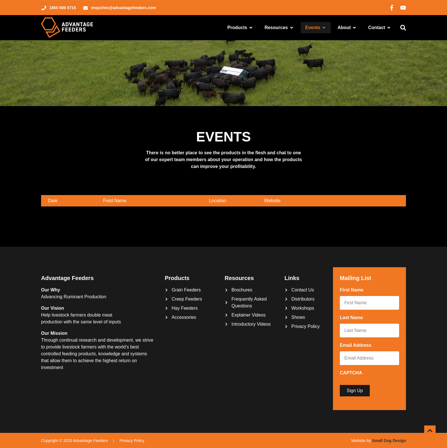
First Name (353, 290)
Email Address (357, 345)
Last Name (352, 318)
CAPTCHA (351, 372)
